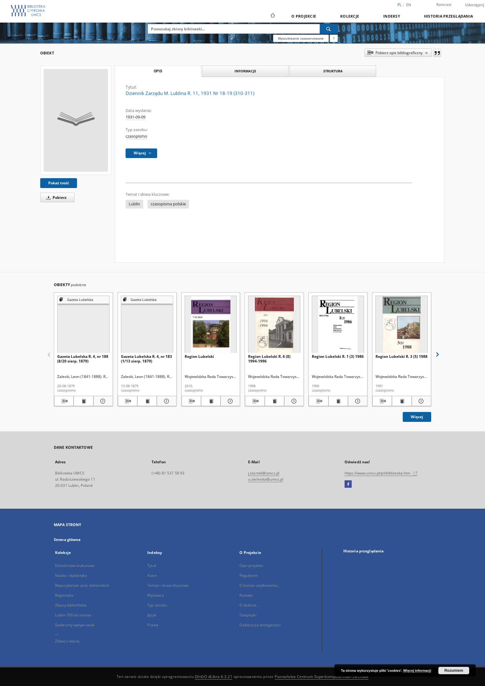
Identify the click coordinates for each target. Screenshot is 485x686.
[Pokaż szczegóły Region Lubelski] (229, 401)
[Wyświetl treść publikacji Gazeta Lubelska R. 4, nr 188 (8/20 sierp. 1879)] (83, 401)
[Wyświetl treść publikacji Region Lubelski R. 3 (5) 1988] (401, 401)
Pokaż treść (58, 183)
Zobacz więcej (67, 641)
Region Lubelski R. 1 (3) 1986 (338, 356)
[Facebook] (348, 484)
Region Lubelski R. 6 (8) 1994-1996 (269, 358)
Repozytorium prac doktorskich (82, 585)
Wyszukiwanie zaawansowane (301, 38)
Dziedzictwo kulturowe (75, 565)
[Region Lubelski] (211, 324)
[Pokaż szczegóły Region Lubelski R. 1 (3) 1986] (356, 401)
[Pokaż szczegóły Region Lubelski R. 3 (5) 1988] (420, 401)
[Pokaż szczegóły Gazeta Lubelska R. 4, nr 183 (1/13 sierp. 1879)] (165, 401)
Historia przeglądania (448, 16)
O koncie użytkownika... (259, 585)
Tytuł (151, 565)
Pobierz (55, 197)
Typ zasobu (157, 605)
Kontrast (444, 4)
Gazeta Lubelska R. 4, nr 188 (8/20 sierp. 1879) (82, 358)
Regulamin (248, 575)
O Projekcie (303, 16)
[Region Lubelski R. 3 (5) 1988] (401, 324)
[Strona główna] (272, 16)
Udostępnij (474, 4)
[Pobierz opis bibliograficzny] (63, 401)
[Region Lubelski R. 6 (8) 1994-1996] (274, 324)
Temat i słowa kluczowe (168, 585)
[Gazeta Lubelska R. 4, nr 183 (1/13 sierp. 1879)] (147, 324)
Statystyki (247, 615)
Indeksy (391, 16)
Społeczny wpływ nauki (75, 625)
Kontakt (246, 595)
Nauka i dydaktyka (71, 575)
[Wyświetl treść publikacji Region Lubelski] (210, 401)
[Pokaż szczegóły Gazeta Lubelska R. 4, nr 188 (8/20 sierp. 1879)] (102, 401)
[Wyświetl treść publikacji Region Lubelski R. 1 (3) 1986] (338, 401)
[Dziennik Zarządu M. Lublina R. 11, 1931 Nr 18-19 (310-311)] (76, 120)
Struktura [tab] (333, 71)
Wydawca (155, 595)
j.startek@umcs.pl (263, 473)
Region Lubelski (199, 356)
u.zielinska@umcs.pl (265, 479)
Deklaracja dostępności (260, 625)
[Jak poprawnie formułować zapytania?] (334, 38)
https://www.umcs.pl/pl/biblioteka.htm (381, 473)
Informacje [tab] (245, 71)
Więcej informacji (417, 670)
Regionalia (64, 595)
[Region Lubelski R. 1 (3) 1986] (338, 324)
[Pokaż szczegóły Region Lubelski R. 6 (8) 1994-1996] (293, 401)
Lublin (134, 204)
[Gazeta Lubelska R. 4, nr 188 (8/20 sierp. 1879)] (83, 324)
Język (151, 615)
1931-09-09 (135, 117)
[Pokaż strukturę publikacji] (83, 300)
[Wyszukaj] (329, 29)
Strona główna (67, 539)
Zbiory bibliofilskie (71, 605)
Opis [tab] (158, 71)
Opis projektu (251, 565)
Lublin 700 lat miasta (73, 615)
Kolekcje (349, 16)
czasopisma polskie (168, 204)
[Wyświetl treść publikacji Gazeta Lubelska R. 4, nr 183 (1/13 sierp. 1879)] (147, 401)
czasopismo (136, 136)
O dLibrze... (249, 605)
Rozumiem (453, 670)
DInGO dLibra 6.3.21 (214, 676)
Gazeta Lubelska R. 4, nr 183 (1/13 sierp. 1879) (146, 358)
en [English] (408, 5)
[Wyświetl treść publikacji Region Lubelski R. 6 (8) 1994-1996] (274, 401)
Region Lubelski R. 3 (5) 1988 (401, 356)
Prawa (152, 625)
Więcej (417, 416)
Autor (152, 575)
